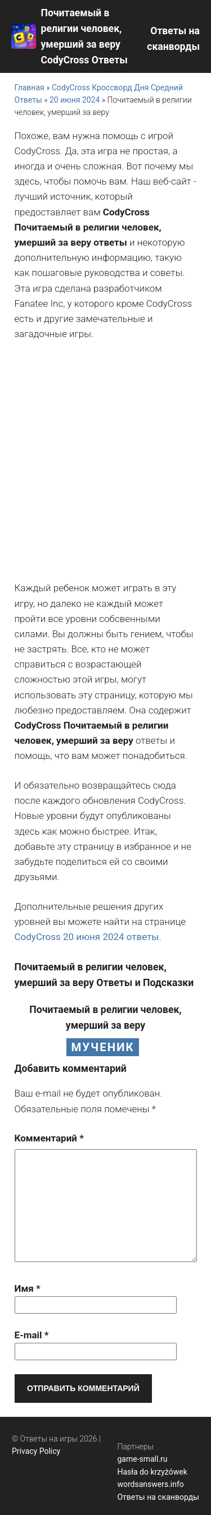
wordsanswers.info (150, 1484)
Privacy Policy (36, 1451)
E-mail (32, 1335)
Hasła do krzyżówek (152, 1471)
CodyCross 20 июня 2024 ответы (87, 936)
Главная (29, 87)
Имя (28, 1288)
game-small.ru (142, 1458)
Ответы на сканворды (158, 1497)
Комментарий (49, 1138)
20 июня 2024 (75, 99)
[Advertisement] (105, 461)
